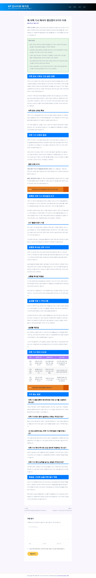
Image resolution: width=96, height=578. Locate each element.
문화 (74, 7)
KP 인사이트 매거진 (18, 6)
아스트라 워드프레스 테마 (63, 575)
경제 (70, 7)
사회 (79, 7)
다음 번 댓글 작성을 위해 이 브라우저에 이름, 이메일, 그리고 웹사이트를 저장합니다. (47, 548)
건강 (84, 7)
